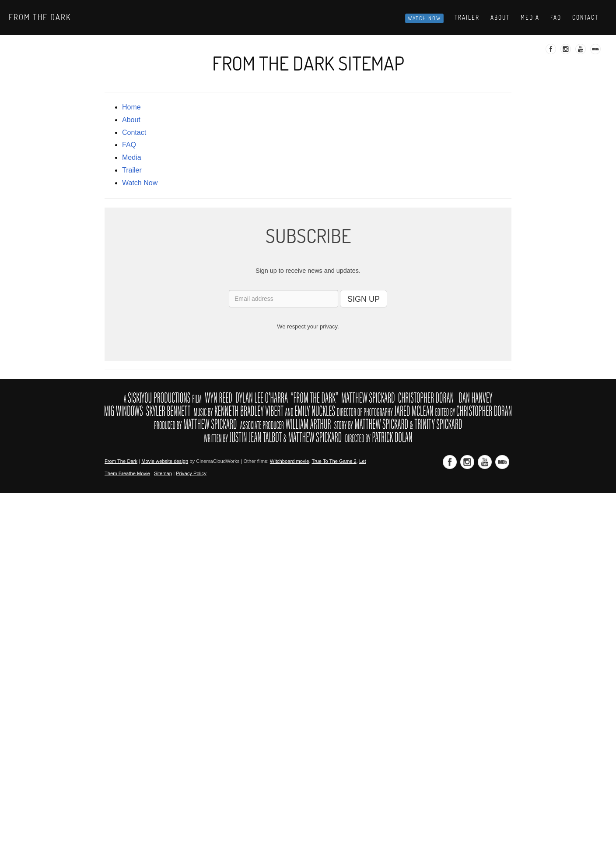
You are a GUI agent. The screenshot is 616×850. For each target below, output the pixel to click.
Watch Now (424, 18)
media (131, 157)
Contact (585, 17)
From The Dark (40, 17)
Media (530, 17)
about (131, 119)
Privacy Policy (191, 473)
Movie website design (164, 461)
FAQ (129, 144)
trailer (132, 170)
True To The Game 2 (334, 461)
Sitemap (163, 473)
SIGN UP (363, 299)
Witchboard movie (289, 461)
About (500, 17)
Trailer (467, 17)
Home (131, 107)
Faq (555, 17)
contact (134, 132)
